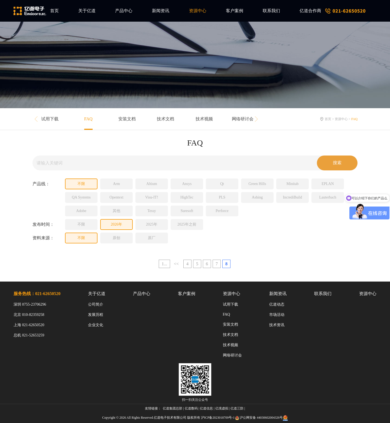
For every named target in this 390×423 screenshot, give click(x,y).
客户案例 (234, 10)
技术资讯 (276, 325)
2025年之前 (186, 224)
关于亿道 (87, 10)
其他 (116, 211)
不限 (81, 184)
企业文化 (95, 325)
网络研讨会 (242, 119)
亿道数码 (191, 408)
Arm (116, 184)
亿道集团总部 (172, 408)
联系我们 (271, 10)
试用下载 (49, 119)
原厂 (151, 238)
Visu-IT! (151, 197)
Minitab (292, 184)
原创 (116, 238)
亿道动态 (276, 304)
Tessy (151, 211)
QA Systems (81, 197)
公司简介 (95, 304)
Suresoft (187, 211)
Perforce (222, 211)
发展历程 (95, 315)
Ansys (186, 184)
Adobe (81, 211)
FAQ (88, 119)
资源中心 (197, 10)
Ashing (257, 197)
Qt (222, 184)
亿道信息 (206, 408)
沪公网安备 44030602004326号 (261, 417)
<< (176, 264)
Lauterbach (327, 197)
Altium (151, 184)
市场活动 (276, 315)
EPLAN (327, 184)
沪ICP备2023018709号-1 (218, 417)
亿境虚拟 (221, 408)
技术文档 (165, 119)
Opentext (116, 197)
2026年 (116, 224)
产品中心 (123, 10)
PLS (222, 197)
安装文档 (127, 119)
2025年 (151, 224)
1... (164, 264)
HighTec (186, 197)
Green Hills (257, 184)
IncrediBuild (292, 197)
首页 (54, 10)
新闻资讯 (160, 10)
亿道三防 (236, 408)
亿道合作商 (310, 10)
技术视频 (204, 119)
